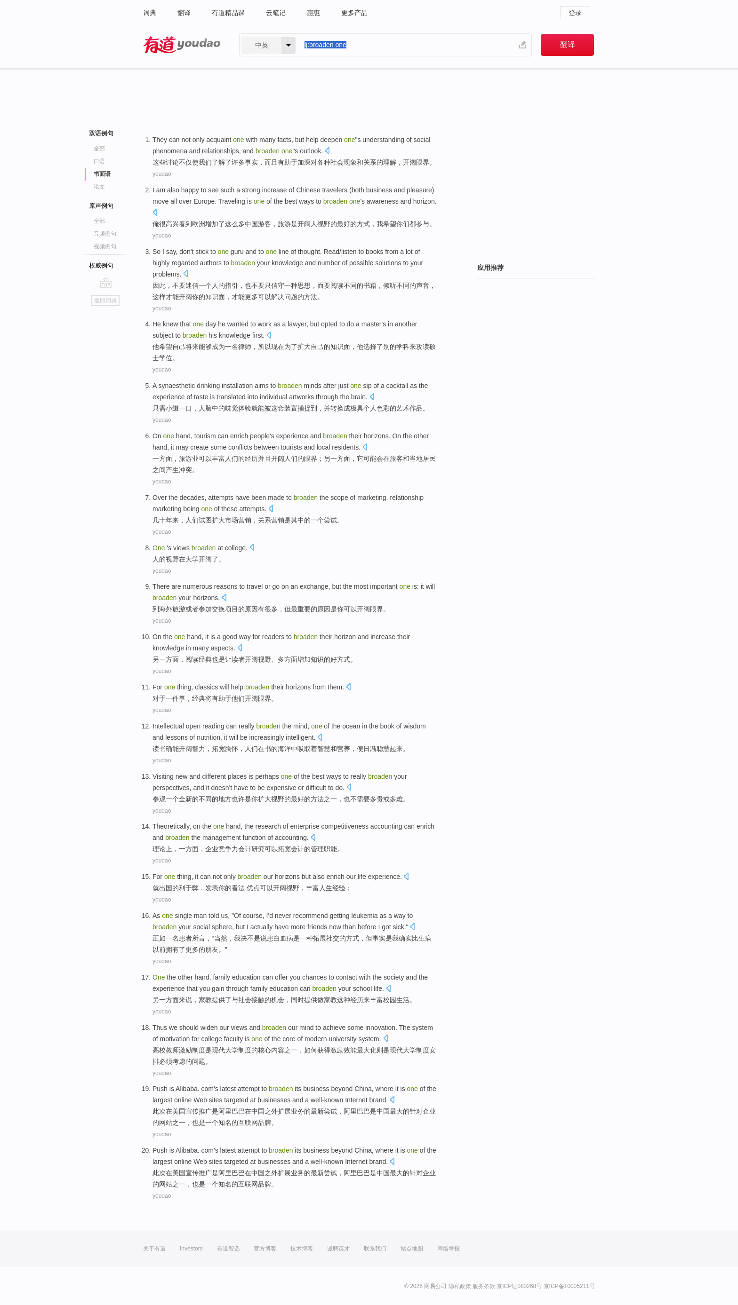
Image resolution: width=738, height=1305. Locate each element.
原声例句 (101, 205)
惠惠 (313, 12)
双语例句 (101, 133)
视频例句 (105, 246)
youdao (161, 174)
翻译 (184, 12)
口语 (99, 161)
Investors (191, 1248)
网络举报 (448, 1248)
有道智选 (228, 1248)
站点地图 (412, 1248)
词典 (149, 12)
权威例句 (101, 265)
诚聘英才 (338, 1248)
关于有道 (154, 1248)
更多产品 (354, 12)
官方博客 (265, 1248)
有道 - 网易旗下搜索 (181, 45)
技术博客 (301, 1248)
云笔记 (276, 12)
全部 (99, 148)
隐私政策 (460, 1286)
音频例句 (105, 233)
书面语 (102, 174)
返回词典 (105, 300)
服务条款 (484, 1286)
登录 (575, 12)
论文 (99, 186)
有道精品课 (228, 12)
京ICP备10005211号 (569, 1286)
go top (106, 282)
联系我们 (375, 1248)
